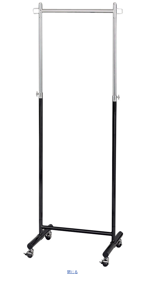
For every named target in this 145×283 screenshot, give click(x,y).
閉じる (72, 272)
